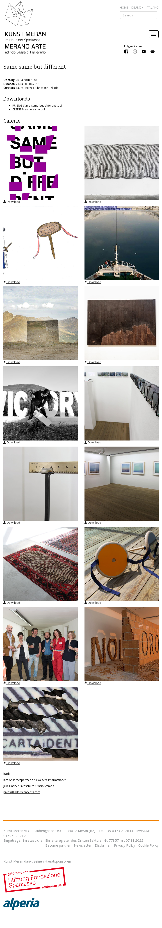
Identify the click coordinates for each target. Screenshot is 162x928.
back (6, 774)
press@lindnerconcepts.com (21, 792)
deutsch (137, 7)
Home (124, 7)
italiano (152, 7)
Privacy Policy (124, 845)
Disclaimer (103, 845)
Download (11, 202)
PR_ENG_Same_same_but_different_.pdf (37, 105)
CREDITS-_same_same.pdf (28, 109)
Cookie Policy (148, 845)
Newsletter (83, 845)
